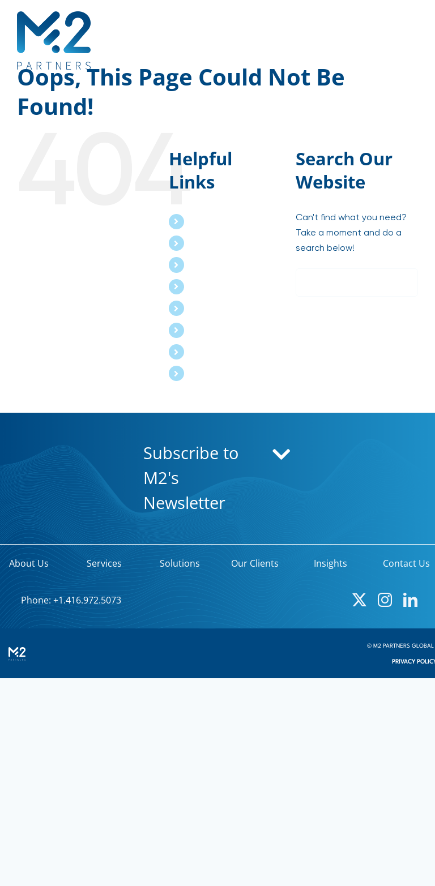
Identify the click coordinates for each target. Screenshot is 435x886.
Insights (206, 308)
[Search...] (357, 282)
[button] (217, 478)
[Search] (310, 282)
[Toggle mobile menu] (412, 36)
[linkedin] (410, 600)
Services (207, 242)
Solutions (209, 264)
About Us (209, 221)
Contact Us (214, 373)
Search (205, 351)
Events (204, 330)
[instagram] (385, 600)
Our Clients (213, 286)
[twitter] (359, 600)
